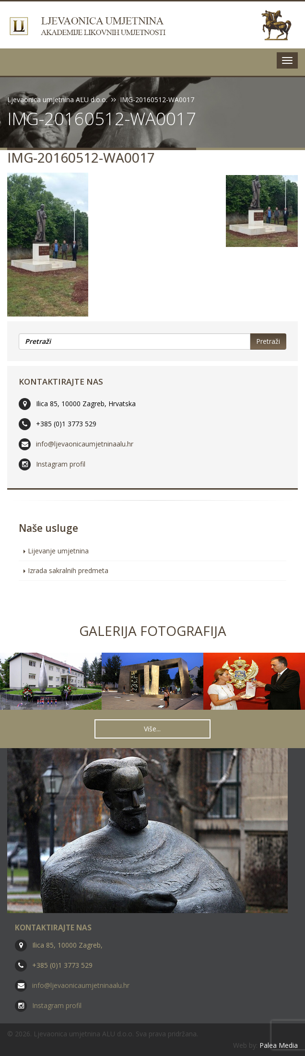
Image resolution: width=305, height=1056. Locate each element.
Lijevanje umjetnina (58, 550)
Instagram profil (60, 464)
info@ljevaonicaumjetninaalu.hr (84, 443)
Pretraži (268, 341)
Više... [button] (152, 728)
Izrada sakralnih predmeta (68, 570)
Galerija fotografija (152, 631)
